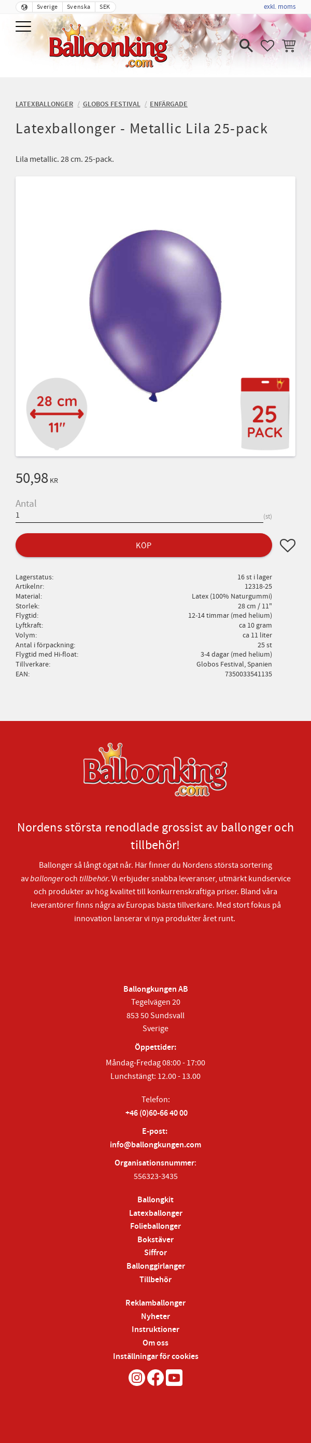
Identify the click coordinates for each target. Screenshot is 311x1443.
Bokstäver (155, 1239)
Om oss (155, 1343)
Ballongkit (155, 1200)
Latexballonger (155, 1213)
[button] (25, 27)
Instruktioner (155, 1329)
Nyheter (155, 1316)
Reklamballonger (155, 1303)
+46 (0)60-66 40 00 (156, 1113)
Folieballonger (155, 1226)
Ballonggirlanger (155, 1266)
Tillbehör (155, 1279)
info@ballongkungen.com (155, 1145)
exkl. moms (279, 7)
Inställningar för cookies (156, 1356)
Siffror (155, 1252)
